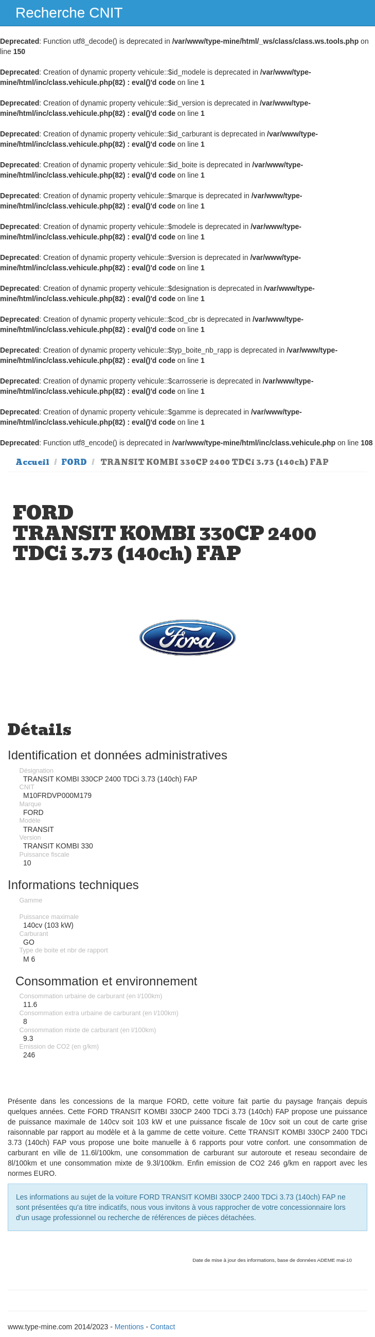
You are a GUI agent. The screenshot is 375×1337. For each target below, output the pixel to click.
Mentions (129, 1327)
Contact (162, 1327)
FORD (74, 462)
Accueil (32, 462)
